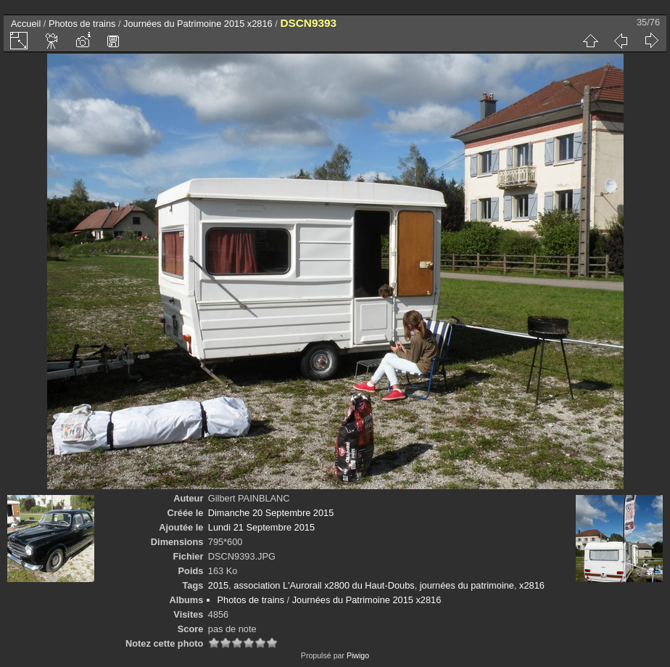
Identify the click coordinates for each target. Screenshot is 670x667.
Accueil (26, 23)
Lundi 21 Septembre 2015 (261, 527)
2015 (218, 585)
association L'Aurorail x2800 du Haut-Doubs (323, 585)
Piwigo (358, 655)
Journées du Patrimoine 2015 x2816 (198, 23)
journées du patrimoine (467, 585)
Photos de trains (82, 23)
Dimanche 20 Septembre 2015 (271, 512)
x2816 (532, 585)
